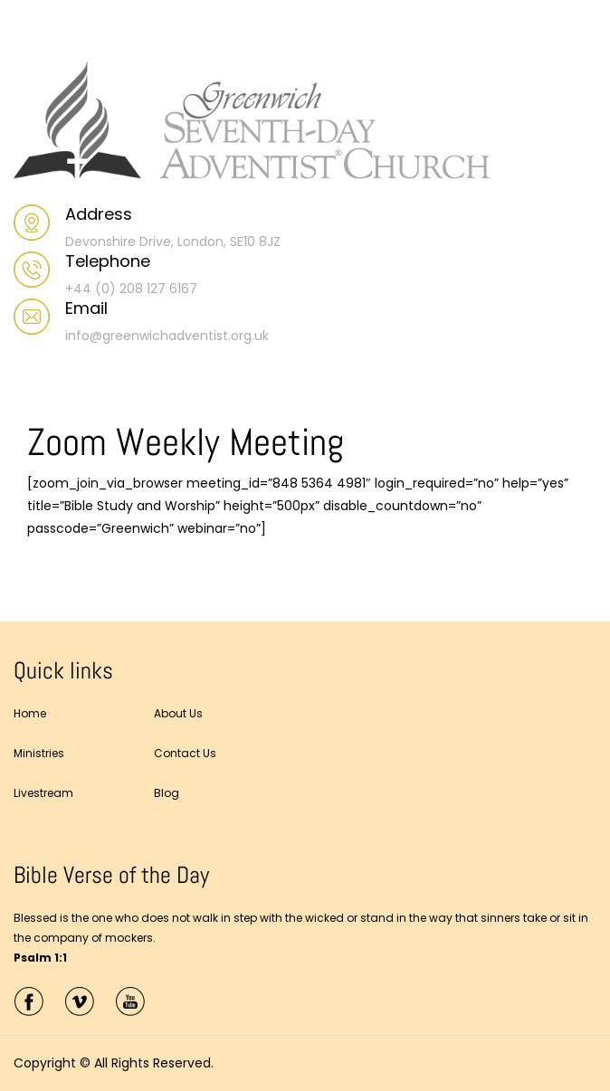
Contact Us (185, 753)
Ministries (39, 753)
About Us (178, 713)
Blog (166, 793)
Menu (33, 30)
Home (30, 713)
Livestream (43, 793)
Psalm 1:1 (40, 957)
